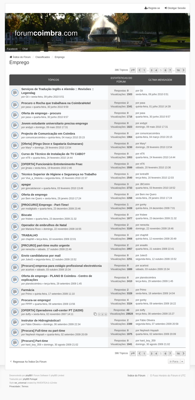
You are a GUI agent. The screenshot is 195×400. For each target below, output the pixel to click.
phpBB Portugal (30, 379)
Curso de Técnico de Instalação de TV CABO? (53, 154)
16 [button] (178, 70)
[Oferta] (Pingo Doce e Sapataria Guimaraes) (52, 143)
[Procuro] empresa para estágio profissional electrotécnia (61, 265)
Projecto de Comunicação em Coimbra (48, 133)
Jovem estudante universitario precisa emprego (54, 123)
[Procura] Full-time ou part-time (43, 330)
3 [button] (151, 70)
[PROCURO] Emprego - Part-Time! (45, 204)
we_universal (20, 383)
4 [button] (156, 70)
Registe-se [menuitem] (152, 8)
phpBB (29, 375)
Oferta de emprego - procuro (41, 113)
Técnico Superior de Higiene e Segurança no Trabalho (58, 174)
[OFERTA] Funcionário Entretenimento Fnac (52, 164)
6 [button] (165, 70)
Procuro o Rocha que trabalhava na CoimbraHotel (56, 103)
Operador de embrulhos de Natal (44, 225)
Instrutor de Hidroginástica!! (41, 320)
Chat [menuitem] (25, 49)
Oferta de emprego (34, 194)
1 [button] (144, 70)
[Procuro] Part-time (34, 340)
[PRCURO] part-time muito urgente (45, 245)
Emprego (19, 62)
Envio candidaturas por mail (41, 255)
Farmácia (27, 290)
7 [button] (170, 70)
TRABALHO (29, 235)
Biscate (26, 215)
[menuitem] (14, 386)
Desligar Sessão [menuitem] (175, 8)
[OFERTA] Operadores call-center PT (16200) (52, 310)
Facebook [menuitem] (12, 49)
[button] (133, 70)
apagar (26, 184)
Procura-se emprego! (36, 300)
